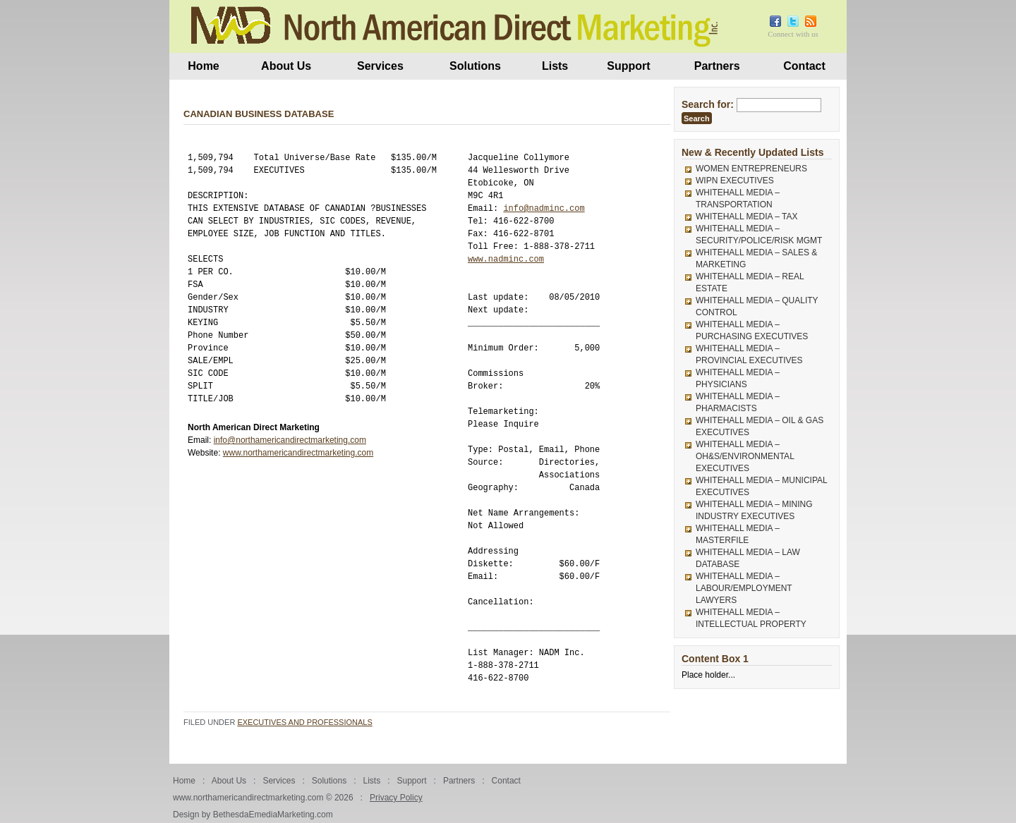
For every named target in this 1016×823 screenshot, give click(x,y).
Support (628, 66)
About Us (286, 66)
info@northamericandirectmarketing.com (290, 440)
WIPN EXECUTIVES (735, 180)
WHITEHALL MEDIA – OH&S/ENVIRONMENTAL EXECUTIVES (745, 456)
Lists (555, 66)
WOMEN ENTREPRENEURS (751, 168)
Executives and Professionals (304, 722)
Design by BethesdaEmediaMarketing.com (253, 814)
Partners (717, 66)
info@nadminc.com (543, 208)
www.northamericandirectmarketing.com (298, 453)
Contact (804, 66)
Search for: (708, 104)
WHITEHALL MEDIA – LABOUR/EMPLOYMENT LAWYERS (744, 588)
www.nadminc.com (506, 259)
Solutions (475, 66)
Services (380, 66)
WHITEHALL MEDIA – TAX (746, 216)
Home (203, 66)
